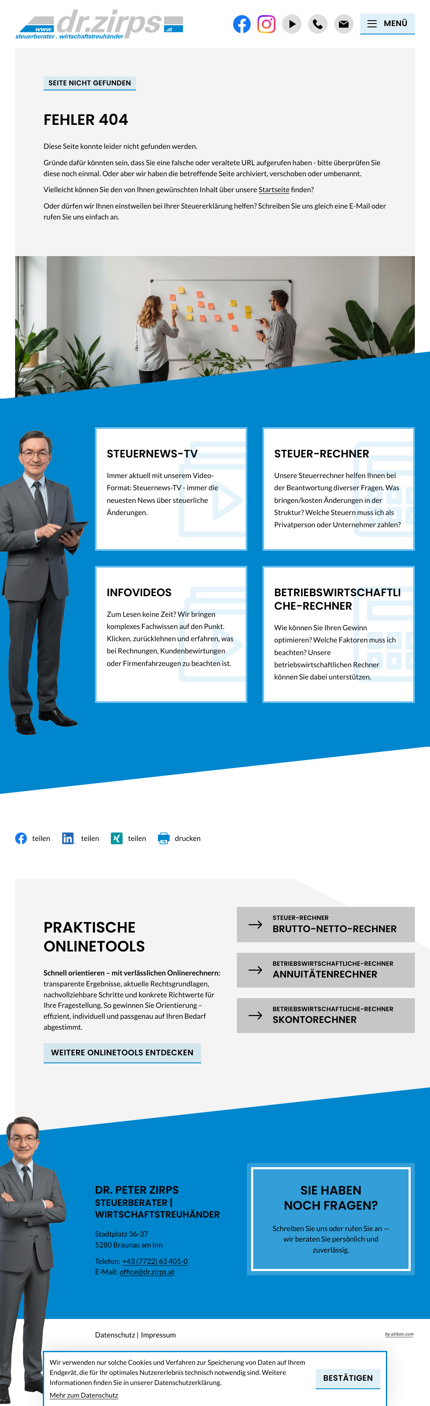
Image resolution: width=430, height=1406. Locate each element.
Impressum (158, 1334)
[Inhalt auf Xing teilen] (128, 838)
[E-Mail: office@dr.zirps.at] (344, 24)
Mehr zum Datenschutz (84, 1395)
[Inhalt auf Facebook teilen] (32, 838)
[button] (326, 924)
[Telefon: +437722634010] (318, 24)
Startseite (274, 189)
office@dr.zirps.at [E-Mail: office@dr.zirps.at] (147, 1271)
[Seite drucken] (179, 838)
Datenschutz (115, 1334)
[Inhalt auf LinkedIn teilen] (80, 838)
